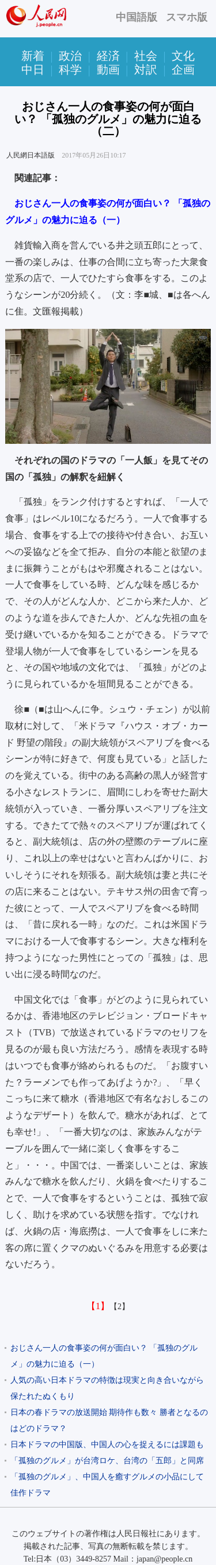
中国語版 (136, 17)
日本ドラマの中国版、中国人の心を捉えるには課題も (107, 1444)
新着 (32, 55)
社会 (145, 55)
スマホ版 (186, 17)
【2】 (119, 1306)
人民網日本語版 (30, 155)
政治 (70, 55)
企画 (183, 69)
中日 (32, 69)
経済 (108, 55)
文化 (183, 55)
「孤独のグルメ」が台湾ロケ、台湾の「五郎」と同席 (107, 1460)
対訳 (145, 69)
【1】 (97, 1306)
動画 (108, 69)
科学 (70, 69)
